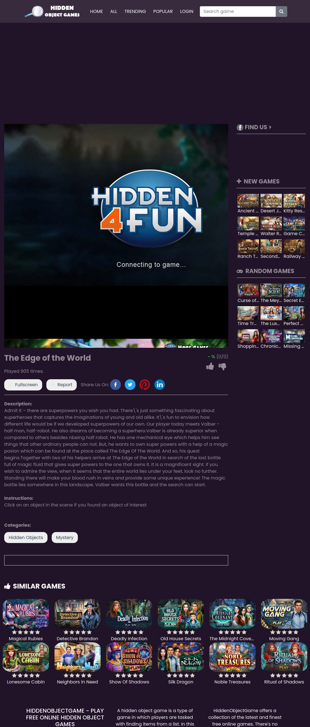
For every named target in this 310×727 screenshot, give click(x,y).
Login (186, 11)
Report (65, 384)
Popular (163, 11)
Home (96, 11)
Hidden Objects (26, 537)
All (113, 11)
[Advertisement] (155, 73)
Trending (135, 11)
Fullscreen (26, 384)
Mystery (65, 537)
